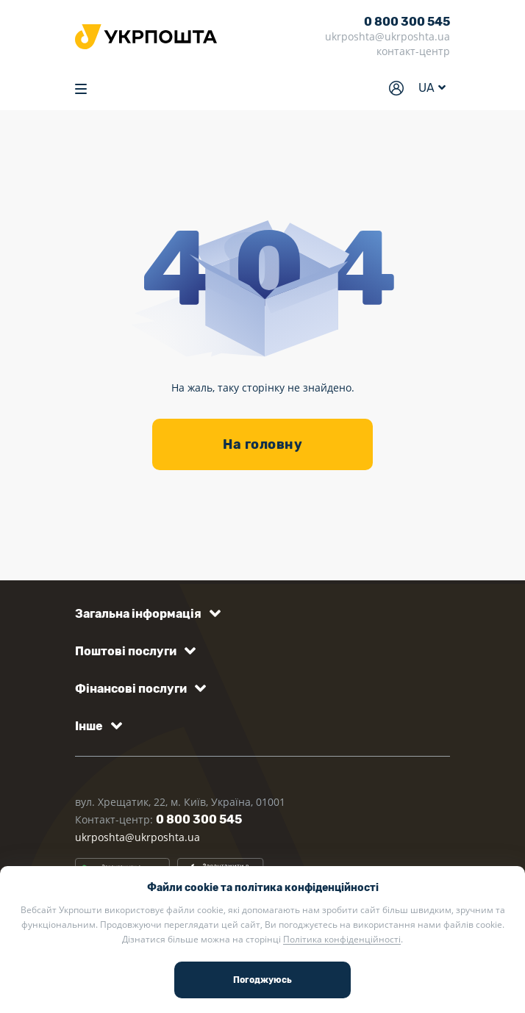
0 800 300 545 (407, 22)
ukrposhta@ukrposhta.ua (387, 36)
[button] (145, 614)
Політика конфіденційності (342, 939)
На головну (262, 444)
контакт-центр (413, 51)
